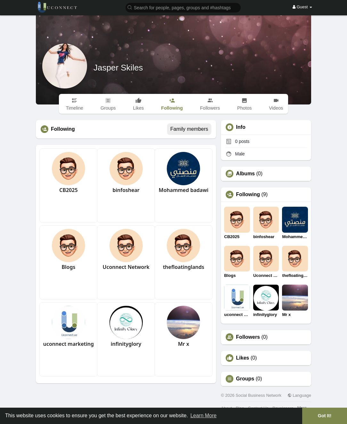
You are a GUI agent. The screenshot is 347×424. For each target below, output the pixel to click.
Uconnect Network (125, 266)
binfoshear (125, 190)
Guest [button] (302, 6)
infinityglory (126, 343)
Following (248, 194)
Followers (248, 337)
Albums (245, 173)
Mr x (183, 343)
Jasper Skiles (118, 67)
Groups (245, 378)
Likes (242, 358)
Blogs (68, 266)
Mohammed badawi (183, 190)
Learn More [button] (203, 415)
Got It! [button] (324, 415)
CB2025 (68, 190)
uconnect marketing (68, 343)
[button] (183, 7)
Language (299, 395)
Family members (189, 129)
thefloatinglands (183, 266)
